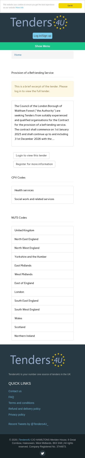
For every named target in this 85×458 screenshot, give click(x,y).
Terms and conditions (21, 402)
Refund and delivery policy (24, 408)
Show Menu (42, 46)
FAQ (11, 397)
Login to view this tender (31, 155)
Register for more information (34, 164)
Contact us (15, 391)
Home (18, 54)
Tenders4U (24, 439)
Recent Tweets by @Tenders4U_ (28, 424)
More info (20, 7)
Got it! (70, 5)
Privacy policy (17, 414)
